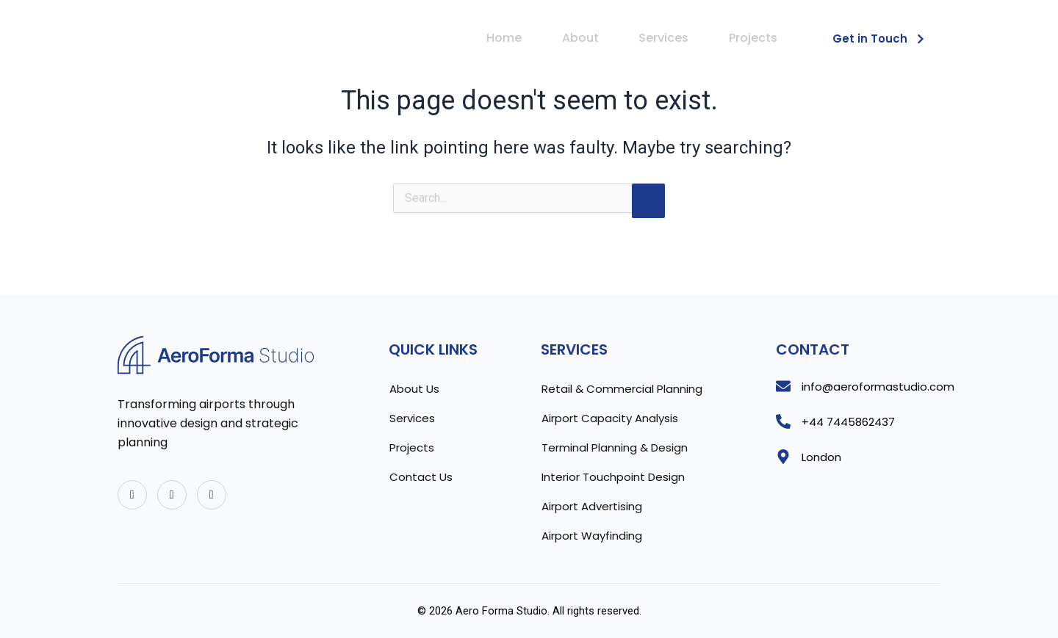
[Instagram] (211, 495)
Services (662, 37)
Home (500, 37)
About (577, 37)
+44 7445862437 (848, 421)
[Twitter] (132, 495)
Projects (752, 37)
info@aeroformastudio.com (878, 386)
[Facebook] (172, 495)
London (821, 457)
